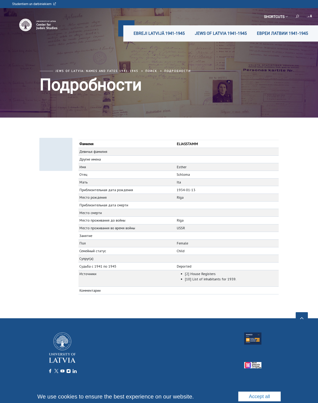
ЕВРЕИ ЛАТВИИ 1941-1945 (282, 33)
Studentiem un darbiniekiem (34, 4)
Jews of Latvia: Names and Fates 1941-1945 (97, 71)
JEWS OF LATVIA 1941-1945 (221, 33)
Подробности (177, 71)
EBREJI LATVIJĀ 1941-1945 (159, 33)
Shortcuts (276, 17)
